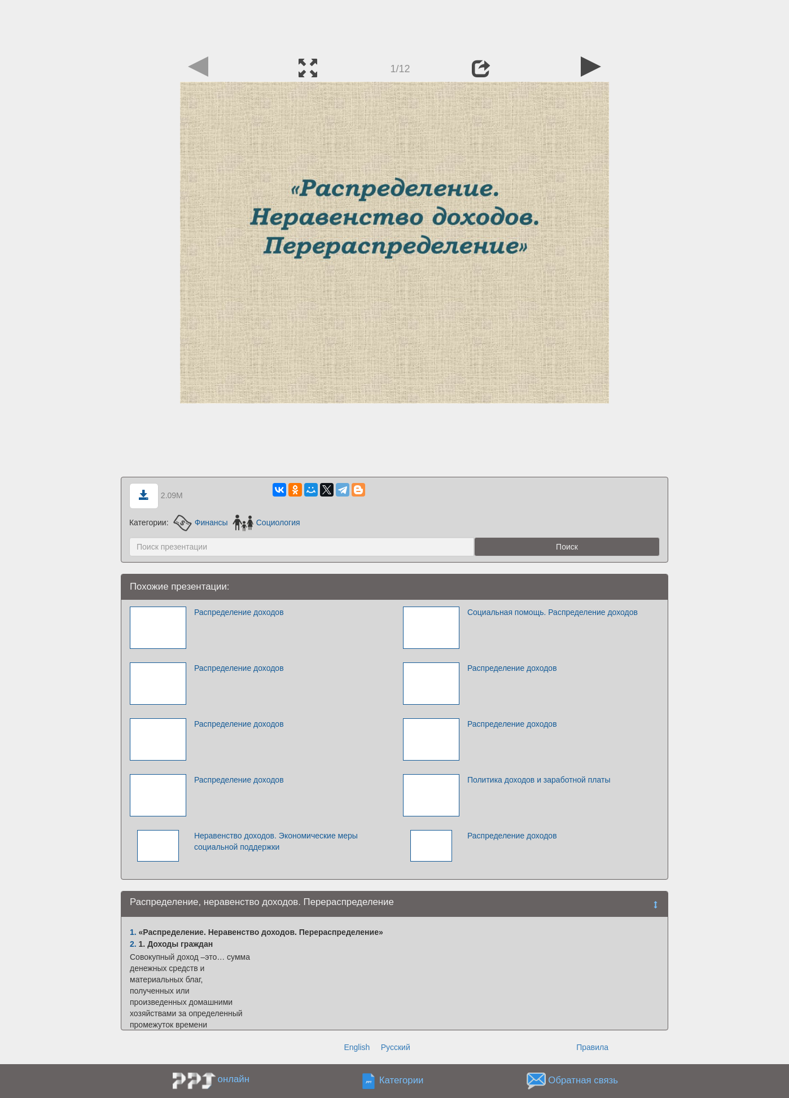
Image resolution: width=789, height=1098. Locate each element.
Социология (266, 522)
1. (133, 932)
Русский (395, 1047)
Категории (401, 1080)
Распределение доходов (239, 612)
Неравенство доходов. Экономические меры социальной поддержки (276, 841)
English (357, 1047)
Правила (592, 1047)
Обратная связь (583, 1080)
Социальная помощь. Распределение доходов (552, 612)
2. (133, 943)
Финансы (200, 522)
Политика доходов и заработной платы (539, 779)
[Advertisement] (394, 25)
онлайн (233, 1079)
